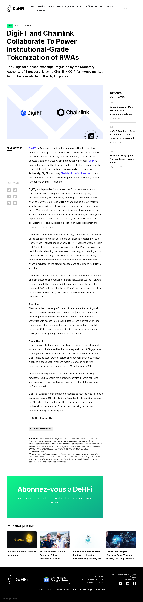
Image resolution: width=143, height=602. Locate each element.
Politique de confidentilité (92, 579)
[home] (15, 8)
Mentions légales (96, 576)
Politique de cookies (94, 583)
